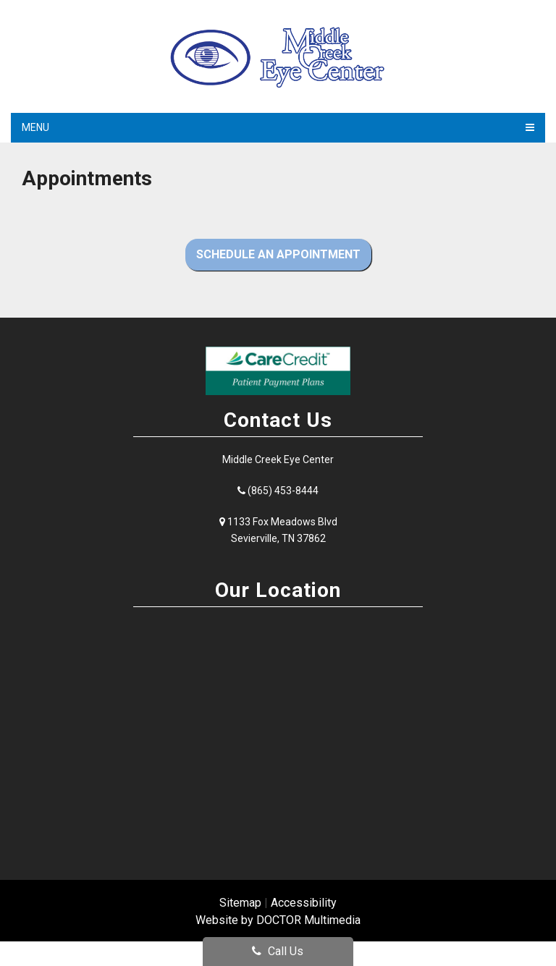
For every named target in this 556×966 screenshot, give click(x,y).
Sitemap (240, 903)
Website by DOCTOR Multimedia (278, 920)
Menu (35, 127)
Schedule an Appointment (278, 254)
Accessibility (304, 903)
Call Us (277, 951)
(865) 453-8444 (283, 490)
